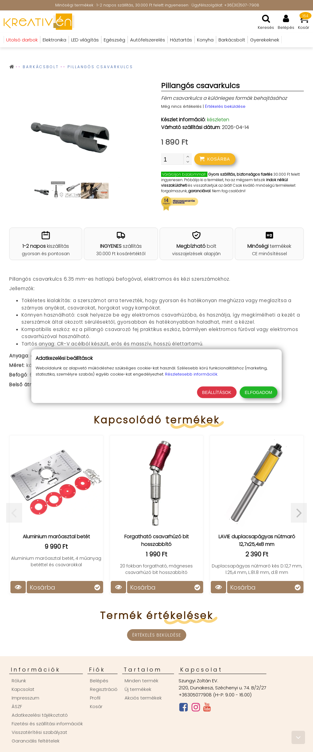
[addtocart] (214, 159)
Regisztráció (104, 689)
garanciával (199, 190)
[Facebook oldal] (183, 708)
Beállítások (216, 392)
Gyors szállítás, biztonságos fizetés (240, 174)
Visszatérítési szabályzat (39, 732)
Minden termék (141, 680)
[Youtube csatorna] (207, 708)
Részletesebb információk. (191, 374)
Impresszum (25, 698)
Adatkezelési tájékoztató (40, 715)
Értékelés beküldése (225, 106)
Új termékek (138, 689)
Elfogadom (258, 392)
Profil (95, 698)
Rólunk (19, 680)
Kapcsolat (23, 689)
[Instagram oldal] (196, 708)
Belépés (99, 680)
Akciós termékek (143, 698)
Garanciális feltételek (36, 741)
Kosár (96, 706)
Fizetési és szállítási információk (47, 723)
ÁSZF (17, 706)
